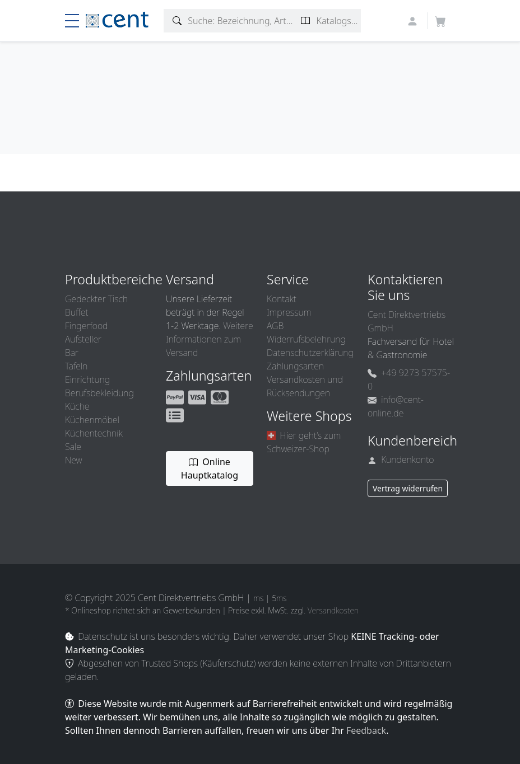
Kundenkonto (401, 459)
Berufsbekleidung (99, 393)
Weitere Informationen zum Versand (209, 339)
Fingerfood (86, 326)
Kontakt (281, 299)
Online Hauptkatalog (209, 468)
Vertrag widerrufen (408, 488)
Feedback (366, 730)
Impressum (289, 312)
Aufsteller (83, 339)
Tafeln (76, 366)
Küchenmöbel (92, 420)
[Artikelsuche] (177, 20)
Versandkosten (333, 610)
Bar (71, 352)
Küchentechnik (94, 433)
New (73, 460)
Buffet (77, 312)
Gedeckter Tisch (96, 299)
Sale (73, 446)
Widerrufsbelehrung (306, 339)
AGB (275, 326)
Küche (77, 406)
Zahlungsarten (295, 366)
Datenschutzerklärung (310, 352)
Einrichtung (87, 379)
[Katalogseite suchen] (306, 20)
